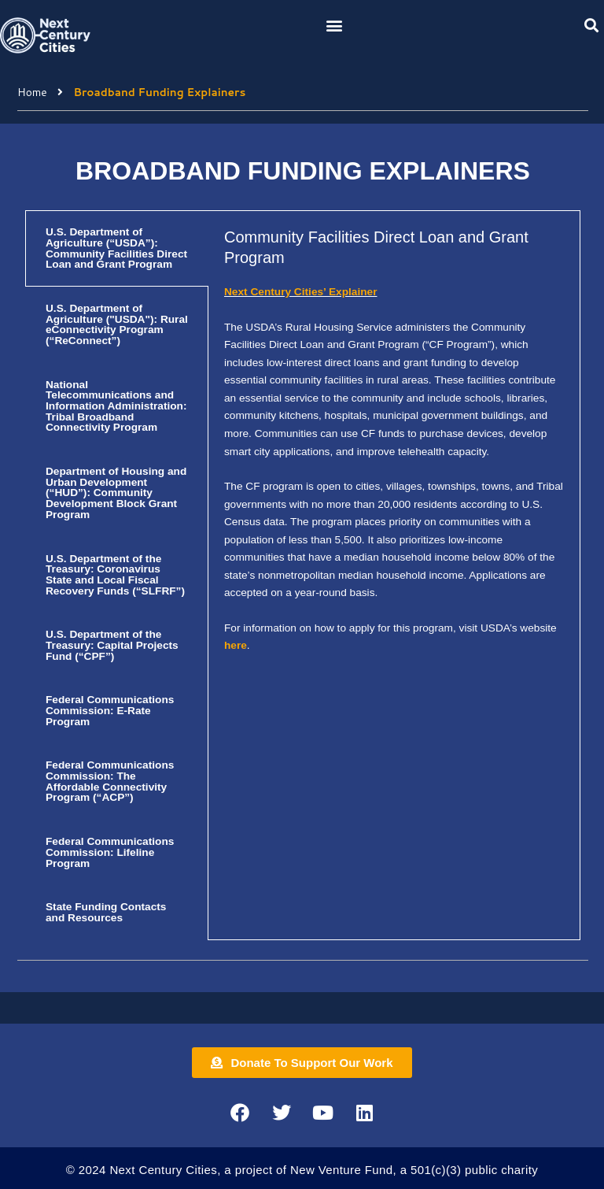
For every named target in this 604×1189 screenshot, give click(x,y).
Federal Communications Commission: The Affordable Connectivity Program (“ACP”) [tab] (110, 781)
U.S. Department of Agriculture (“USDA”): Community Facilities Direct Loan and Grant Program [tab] (116, 248)
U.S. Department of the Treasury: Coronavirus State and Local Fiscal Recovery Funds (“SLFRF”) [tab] (115, 575)
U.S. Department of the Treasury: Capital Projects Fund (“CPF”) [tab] (112, 644)
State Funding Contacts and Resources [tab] (106, 912)
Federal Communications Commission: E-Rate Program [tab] (110, 710)
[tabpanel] (394, 449)
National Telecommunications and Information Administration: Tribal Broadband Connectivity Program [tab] (116, 406)
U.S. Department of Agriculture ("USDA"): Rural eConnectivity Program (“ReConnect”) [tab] (117, 324)
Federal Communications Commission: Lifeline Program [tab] (110, 852)
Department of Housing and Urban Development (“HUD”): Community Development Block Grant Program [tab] (116, 492)
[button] (335, 25)
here (235, 645)
